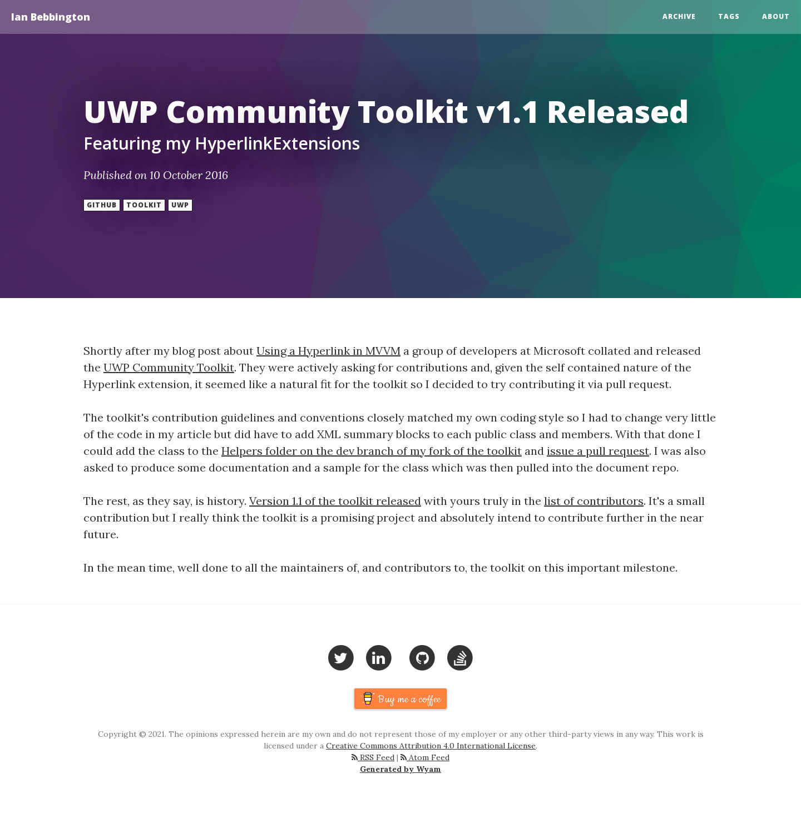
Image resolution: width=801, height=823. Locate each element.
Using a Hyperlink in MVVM (328, 351)
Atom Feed (424, 757)
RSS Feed (373, 757)
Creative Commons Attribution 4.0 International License (431, 746)
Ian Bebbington (50, 16)
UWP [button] (180, 205)
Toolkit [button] (144, 205)
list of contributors (594, 501)
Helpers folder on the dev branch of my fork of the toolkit (371, 451)
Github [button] (102, 205)
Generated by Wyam (400, 769)
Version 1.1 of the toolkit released (335, 501)
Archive (679, 16)
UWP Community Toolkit (168, 367)
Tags (729, 16)
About (776, 16)
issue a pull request (598, 451)
